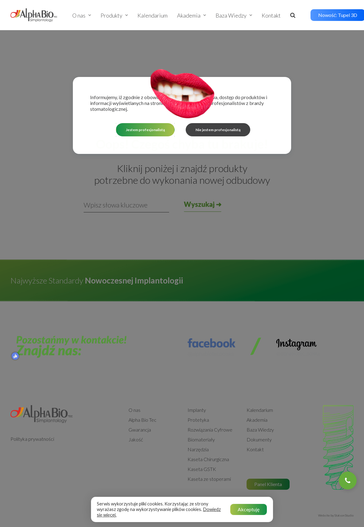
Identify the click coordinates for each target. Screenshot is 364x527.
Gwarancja (140, 405)
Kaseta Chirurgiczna (208, 435)
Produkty (114, 15)
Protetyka (198, 395)
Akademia (191, 15)
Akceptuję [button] (248, 509)
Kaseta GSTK (202, 445)
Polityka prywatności (32, 414)
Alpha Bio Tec (142, 395)
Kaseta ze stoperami (209, 454)
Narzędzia (198, 425)
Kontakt (271, 15)
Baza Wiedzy (234, 15)
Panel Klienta (268, 460)
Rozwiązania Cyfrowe (210, 405)
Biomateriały (201, 415)
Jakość (136, 415)
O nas (81, 15)
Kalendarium (152, 15)
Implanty (197, 385)
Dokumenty (259, 415)
